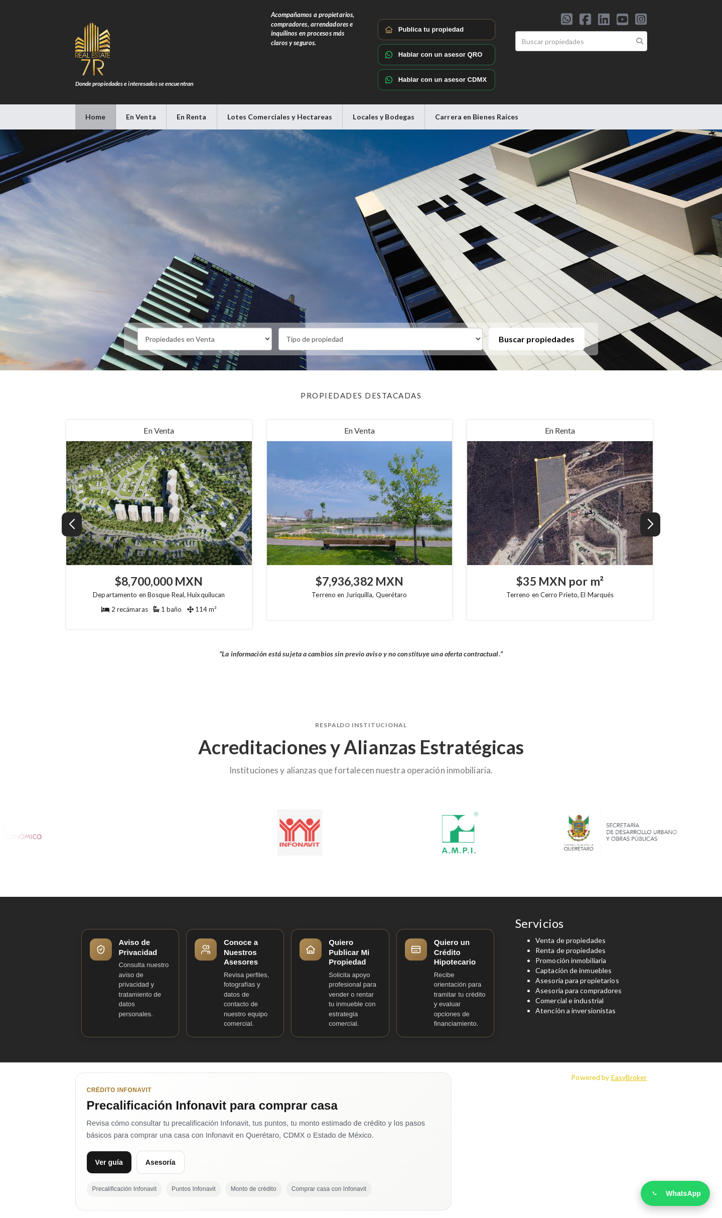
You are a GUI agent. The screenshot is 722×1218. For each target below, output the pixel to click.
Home (95, 116)
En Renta (192, 116)
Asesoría (161, 1162)
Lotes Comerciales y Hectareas (280, 116)
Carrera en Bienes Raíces (476, 116)
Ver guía (109, 1162)
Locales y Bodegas (383, 116)
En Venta (141, 116)
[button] (650, 524)
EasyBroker (629, 1077)
